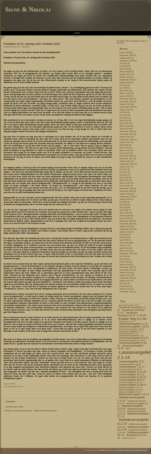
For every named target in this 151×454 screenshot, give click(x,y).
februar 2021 (125, 183)
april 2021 (124, 177)
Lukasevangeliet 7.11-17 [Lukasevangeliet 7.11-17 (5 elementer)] (132, 366)
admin (14, 47)
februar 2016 (125, 251)
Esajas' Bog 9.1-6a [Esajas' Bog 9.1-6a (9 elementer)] (132, 319)
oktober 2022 (125, 137)
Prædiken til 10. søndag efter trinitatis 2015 (32, 43)
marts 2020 (124, 213)
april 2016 (124, 248)
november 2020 (126, 191)
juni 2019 (124, 234)
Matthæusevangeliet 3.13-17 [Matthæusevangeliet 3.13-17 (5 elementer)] (134, 394)
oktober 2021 (125, 161)
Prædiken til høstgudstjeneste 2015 (45, 410)
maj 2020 (124, 207)
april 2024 (124, 90)
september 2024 (127, 80)
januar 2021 (125, 186)
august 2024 (125, 82)
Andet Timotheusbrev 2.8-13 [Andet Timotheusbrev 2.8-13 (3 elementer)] (129, 305)
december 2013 (126, 267)
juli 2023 (123, 112)
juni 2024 (124, 88)
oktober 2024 (125, 77)
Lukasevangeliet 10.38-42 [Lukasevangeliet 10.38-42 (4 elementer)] (130, 369)
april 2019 (124, 240)
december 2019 (126, 221)
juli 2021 (123, 169)
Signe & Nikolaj (28, 9)
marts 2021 (124, 180)
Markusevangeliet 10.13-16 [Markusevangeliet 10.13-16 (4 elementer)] (131, 390)
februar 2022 (125, 150)
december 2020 (126, 188)
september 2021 (127, 164)
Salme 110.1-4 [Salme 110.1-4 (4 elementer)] (128, 438)
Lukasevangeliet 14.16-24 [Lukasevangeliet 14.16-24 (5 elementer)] (132, 377)
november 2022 (126, 134)
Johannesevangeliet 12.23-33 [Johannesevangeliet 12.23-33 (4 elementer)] (132, 340)
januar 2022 (125, 153)
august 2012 (125, 281)
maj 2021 (124, 175)
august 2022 (125, 142)
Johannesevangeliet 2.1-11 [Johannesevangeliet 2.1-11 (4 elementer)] (131, 331)
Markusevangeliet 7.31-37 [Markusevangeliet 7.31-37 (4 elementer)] (130, 387)
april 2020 (124, 210)
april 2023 (124, 120)
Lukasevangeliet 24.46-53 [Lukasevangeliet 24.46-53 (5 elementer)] (132, 385)
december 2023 (126, 99)
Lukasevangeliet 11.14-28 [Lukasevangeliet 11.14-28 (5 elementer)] (132, 371)
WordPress (103, 450)
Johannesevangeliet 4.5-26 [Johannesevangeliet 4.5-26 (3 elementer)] (128, 333)
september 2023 (127, 107)
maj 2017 (124, 245)
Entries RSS (130, 450)
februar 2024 (125, 93)
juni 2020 (124, 205)
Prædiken (13, 384)
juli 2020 (123, 202)
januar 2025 (125, 74)
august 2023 (125, 109)
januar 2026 (125, 52)
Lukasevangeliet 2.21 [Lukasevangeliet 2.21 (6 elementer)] (131, 361)
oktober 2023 (125, 104)
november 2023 (126, 101)
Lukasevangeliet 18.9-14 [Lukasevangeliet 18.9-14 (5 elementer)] (132, 380)
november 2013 (126, 270)
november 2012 (126, 278)
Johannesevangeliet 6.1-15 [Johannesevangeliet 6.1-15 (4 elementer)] (131, 335)
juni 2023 (124, 115)
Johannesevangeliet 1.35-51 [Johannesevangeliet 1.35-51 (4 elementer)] (131, 329)
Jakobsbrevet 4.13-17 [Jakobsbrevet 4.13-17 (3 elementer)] (126, 322)
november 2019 (126, 224)
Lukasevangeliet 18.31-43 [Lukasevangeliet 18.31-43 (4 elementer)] (130, 382)
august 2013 (125, 275)
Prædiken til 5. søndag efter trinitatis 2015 (18, 410)
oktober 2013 (125, 272)
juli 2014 (123, 256)
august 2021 (125, 167)
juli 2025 (123, 63)
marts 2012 (124, 286)
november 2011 (126, 291)
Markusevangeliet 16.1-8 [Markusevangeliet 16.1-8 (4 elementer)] (130, 392)
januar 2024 (125, 96)
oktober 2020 (125, 194)
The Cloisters (120, 450)
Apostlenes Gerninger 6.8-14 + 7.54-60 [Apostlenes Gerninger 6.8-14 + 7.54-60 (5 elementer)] (131, 314)
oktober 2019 (125, 226)
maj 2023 (124, 118)
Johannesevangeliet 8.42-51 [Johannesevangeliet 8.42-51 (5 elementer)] (134, 338)
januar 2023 (125, 128)
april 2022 (124, 145)
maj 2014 (124, 259)
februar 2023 (125, 126)
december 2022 (126, 131)
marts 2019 (124, 243)
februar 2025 (125, 71)
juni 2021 (124, 172)
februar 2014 (125, 264)
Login (77, 33)
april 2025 (124, 69)
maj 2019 (124, 237)
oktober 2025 (125, 58)
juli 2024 (123, 85)
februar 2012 (125, 289)
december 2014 (126, 253)
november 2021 (126, 158)
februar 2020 (125, 215)
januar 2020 (125, 218)
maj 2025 (124, 66)
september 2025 (127, 61)
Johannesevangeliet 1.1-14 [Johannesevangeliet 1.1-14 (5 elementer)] (133, 324)
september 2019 (127, 229)
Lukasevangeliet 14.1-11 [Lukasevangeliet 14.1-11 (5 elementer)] (132, 374)
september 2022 (127, 139)
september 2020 (127, 196)
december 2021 (126, 156)
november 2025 (126, 55)
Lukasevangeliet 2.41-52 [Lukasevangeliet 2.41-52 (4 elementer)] (130, 364)
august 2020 (125, 199)
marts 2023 (124, 123)
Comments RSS (141, 450)
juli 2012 (123, 283)
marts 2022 (124, 148)
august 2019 (125, 232)
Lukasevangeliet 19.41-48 (15, 386)
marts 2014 (124, 262)
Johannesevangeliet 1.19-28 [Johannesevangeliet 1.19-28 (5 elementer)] (134, 326)
